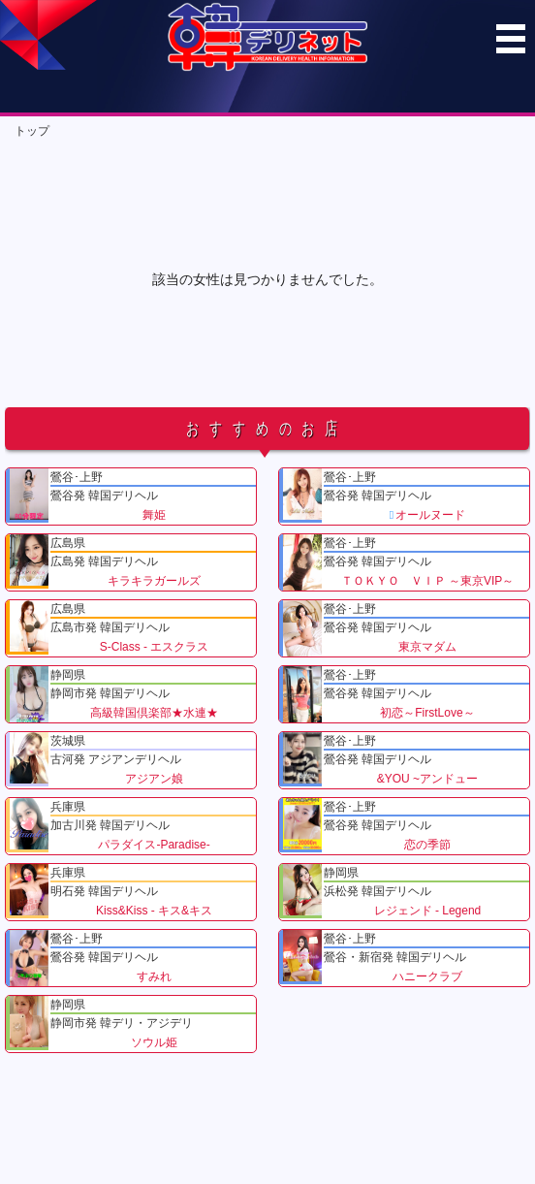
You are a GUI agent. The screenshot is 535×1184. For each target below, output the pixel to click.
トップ (32, 131)
